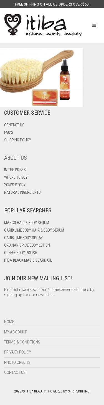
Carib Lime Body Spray (23, 237)
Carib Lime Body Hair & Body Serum (34, 230)
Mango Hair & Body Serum (26, 222)
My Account (15, 332)
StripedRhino (79, 391)
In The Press (15, 170)
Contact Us (15, 372)
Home (9, 321)
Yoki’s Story (15, 185)
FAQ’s (8, 132)
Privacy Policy (17, 352)
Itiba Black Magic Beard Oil (28, 260)
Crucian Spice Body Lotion (27, 245)
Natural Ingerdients (22, 192)
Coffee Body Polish (20, 253)
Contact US (14, 125)
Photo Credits (17, 362)
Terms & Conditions (22, 342)
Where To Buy (15, 177)
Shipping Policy (17, 140)
